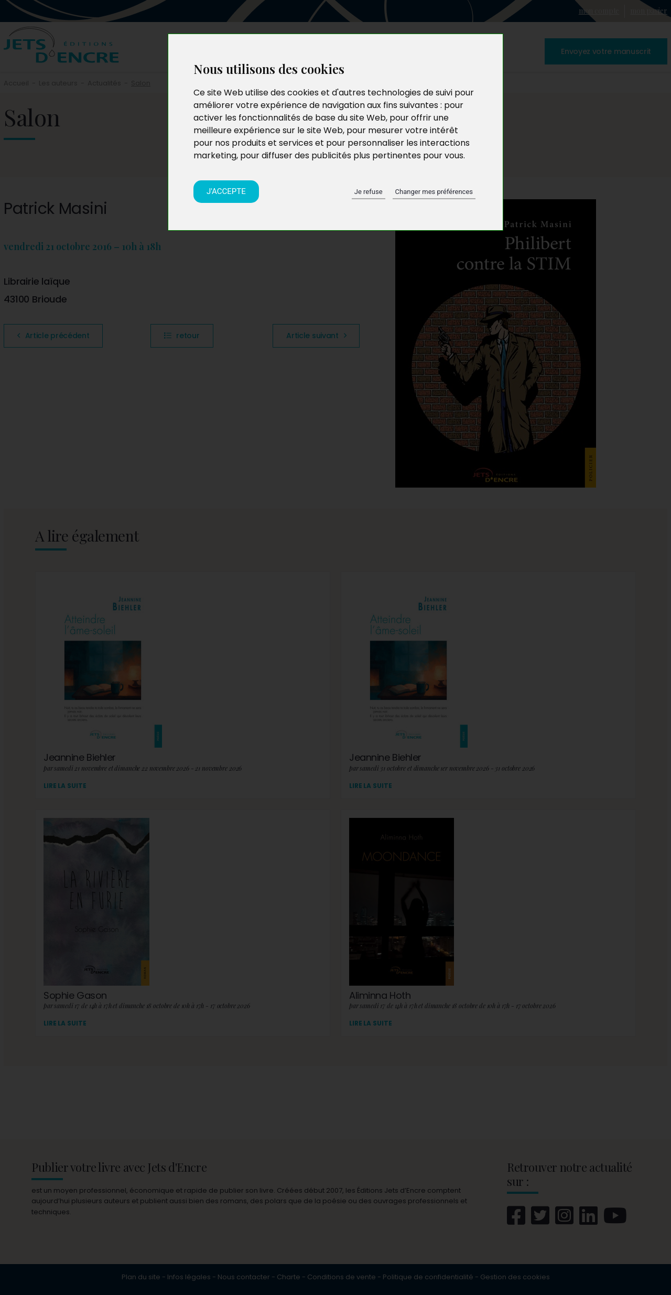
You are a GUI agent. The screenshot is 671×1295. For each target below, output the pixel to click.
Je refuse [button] (368, 192)
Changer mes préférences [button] (434, 192)
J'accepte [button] (226, 191)
